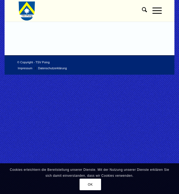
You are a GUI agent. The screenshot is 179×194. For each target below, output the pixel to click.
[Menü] (154, 11)
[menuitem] (142, 11)
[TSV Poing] (75, 11)
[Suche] (142, 11)
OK (90, 184)
